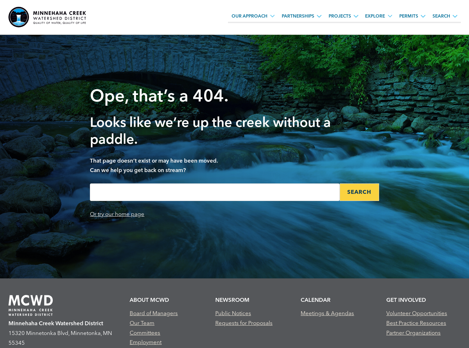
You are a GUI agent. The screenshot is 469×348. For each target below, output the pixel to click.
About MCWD (149, 299)
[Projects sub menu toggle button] (356, 16)
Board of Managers (154, 313)
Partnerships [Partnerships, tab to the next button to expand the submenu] (298, 16)
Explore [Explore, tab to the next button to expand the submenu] (375, 16)
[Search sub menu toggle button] (455, 16)
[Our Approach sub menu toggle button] (272, 16)
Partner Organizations (413, 332)
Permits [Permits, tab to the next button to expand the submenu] (408, 16)
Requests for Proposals (244, 322)
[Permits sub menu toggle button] (423, 16)
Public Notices (233, 313)
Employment (146, 342)
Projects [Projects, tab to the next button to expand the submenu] (340, 16)
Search (441, 16)
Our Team (142, 322)
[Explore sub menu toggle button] (390, 16)
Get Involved (406, 299)
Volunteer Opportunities (416, 313)
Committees (145, 332)
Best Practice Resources (416, 322)
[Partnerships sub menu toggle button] (319, 16)
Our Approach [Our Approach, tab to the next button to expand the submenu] (249, 16)
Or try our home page (117, 213)
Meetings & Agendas (327, 313)
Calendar (316, 299)
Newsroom (232, 299)
